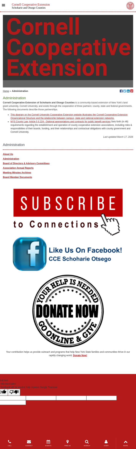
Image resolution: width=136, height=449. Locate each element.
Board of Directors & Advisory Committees (26, 163)
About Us (8, 154)
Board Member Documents (17, 177)
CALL (9, 443)
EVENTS (48, 443)
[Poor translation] (14, 392)
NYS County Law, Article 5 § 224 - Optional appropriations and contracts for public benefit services (61, 121)
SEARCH (87, 443)
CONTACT (29, 443)
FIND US (67, 443)
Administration (11, 158)
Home (6, 91)
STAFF (106, 443)
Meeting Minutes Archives (17, 172)
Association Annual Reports (18, 168)
